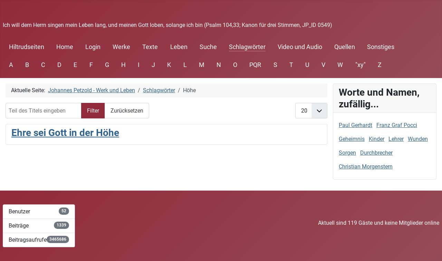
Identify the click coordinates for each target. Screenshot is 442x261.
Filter (93, 110)
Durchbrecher (376, 152)
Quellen (344, 47)
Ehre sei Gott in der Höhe (65, 132)
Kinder (376, 139)
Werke (121, 47)
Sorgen (347, 152)
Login (92, 47)
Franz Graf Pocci (396, 125)
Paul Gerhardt (355, 125)
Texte (150, 47)
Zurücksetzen (126, 110)
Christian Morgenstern (366, 166)
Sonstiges (380, 47)
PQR (255, 64)
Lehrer (396, 139)
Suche (208, 47)
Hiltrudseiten (26, 47)
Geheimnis (352, 139)
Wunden (418, 139)
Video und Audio (300, 47)
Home (64, 47)
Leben (179, 47)
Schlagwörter (247, 47)
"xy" (360, 64)
